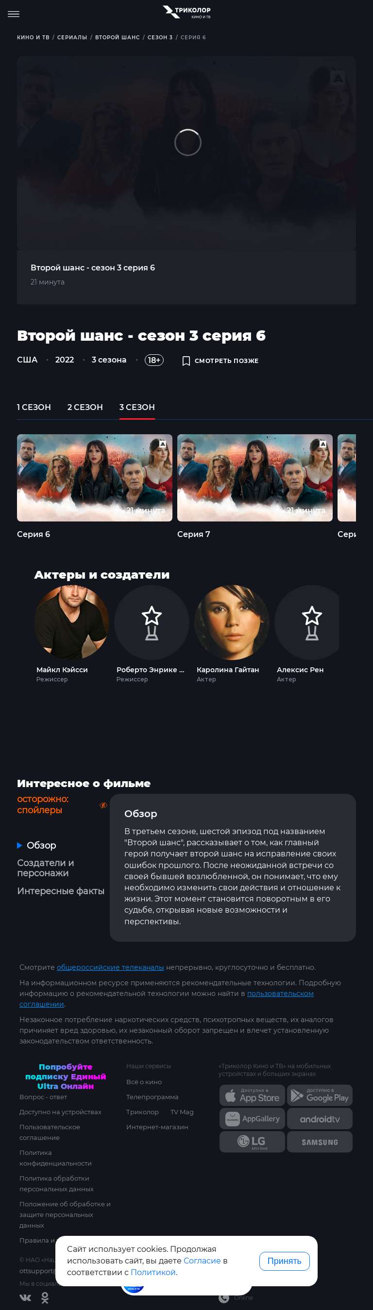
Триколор (142, 1112)
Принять (285, 1261)
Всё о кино (144, 1082)
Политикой (153, 1272)
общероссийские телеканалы (110, 967)
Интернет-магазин (157, 1127)
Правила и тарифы (50, 1240)
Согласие (202, 1260)
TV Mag (182, 1112)
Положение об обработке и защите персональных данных (65, 1214)
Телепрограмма (152, 1097)
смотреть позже (221, 360)
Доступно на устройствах (60, 1112)
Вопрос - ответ (43, 1097)
